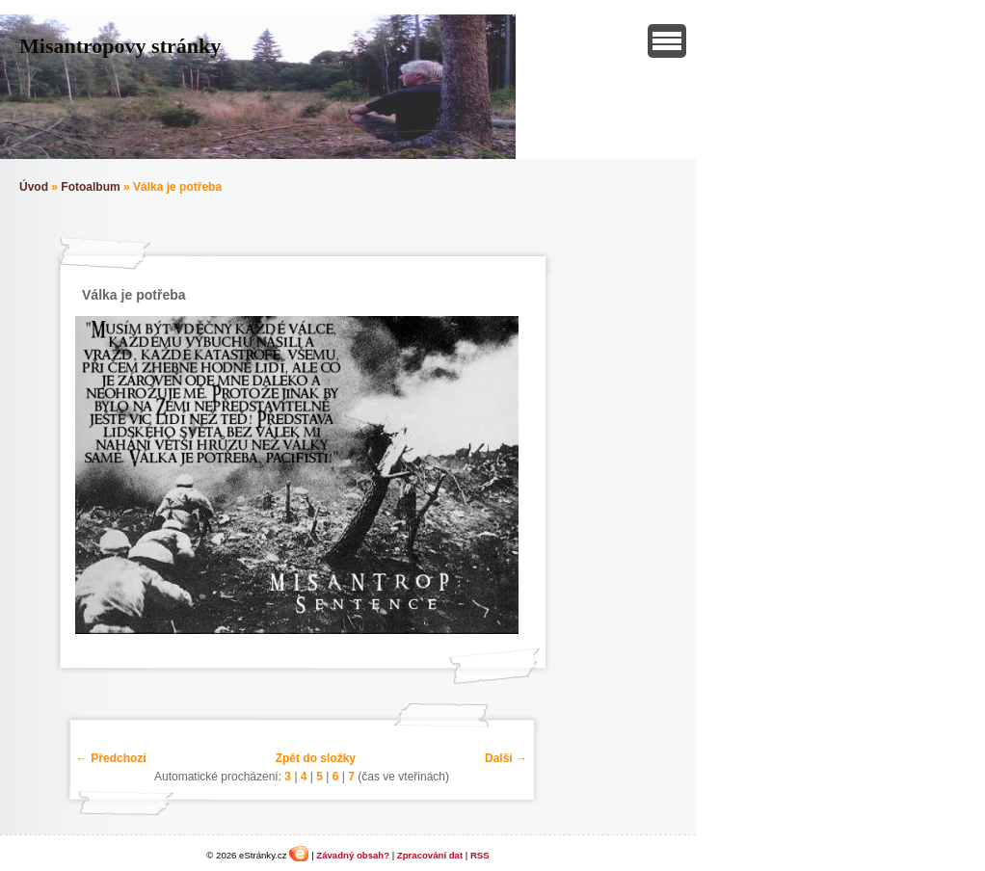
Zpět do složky (316, 758)
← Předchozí (111, 758)
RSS (480, 855)
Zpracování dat (430, 855)
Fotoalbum (90, 187)
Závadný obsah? (352, 855)
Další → (506, 758)
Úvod (33, 187)
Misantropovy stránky (120, 46)
